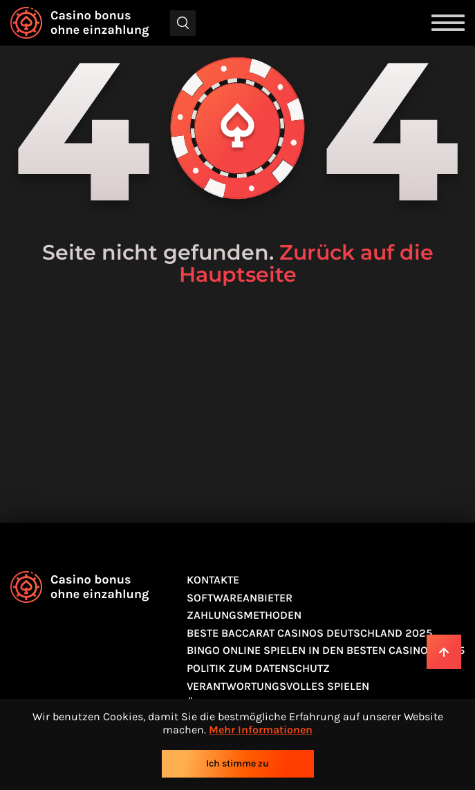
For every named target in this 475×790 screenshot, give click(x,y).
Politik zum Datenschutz (258, 668)
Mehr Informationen (261, 729)
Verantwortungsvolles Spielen (278, 686)
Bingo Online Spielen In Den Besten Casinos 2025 (326, 650)
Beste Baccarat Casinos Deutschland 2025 (309, 632)
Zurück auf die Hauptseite (306, 263)
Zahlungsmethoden (244, 615)
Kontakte (213, 579)
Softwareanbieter (239, 597)
